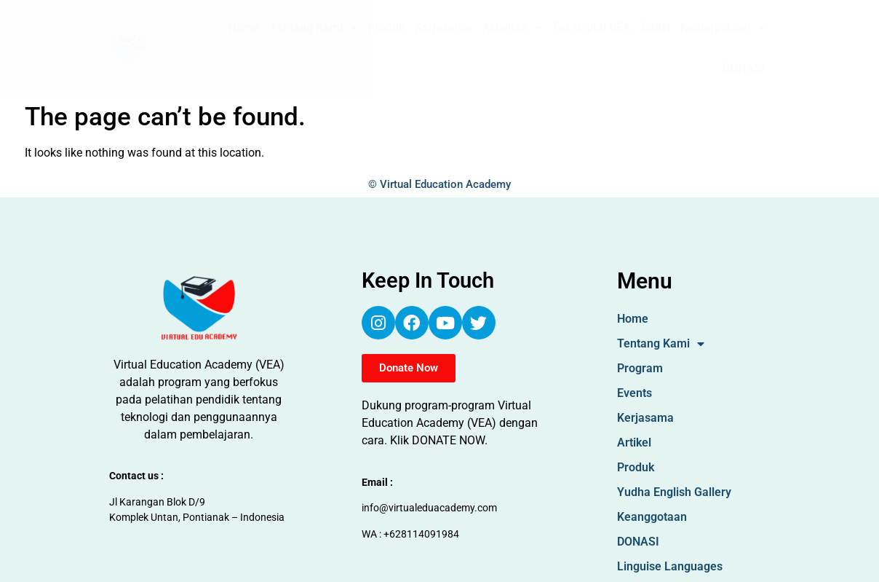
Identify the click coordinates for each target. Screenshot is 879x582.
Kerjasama (443, 27)
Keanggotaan (722, 28)
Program (640, 368)
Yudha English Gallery (674, 492)
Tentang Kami (313, 28)
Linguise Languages (670, 566)
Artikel (634, 442)
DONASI (744, 68)
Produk (386, 27)
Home (244, 27)
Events (634, 393)
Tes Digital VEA (591, 27)
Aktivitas (511, 28)
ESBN (655, 27)
